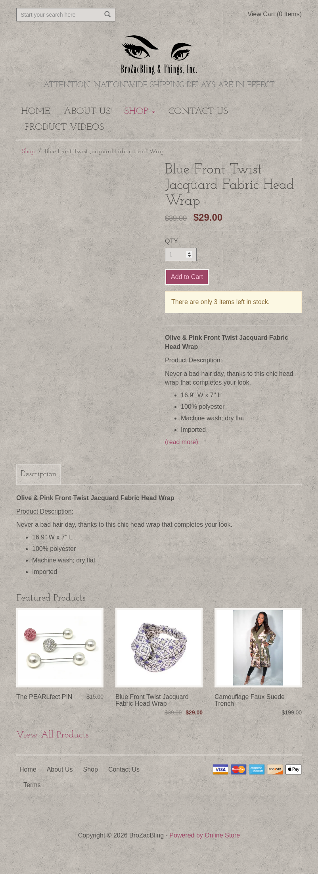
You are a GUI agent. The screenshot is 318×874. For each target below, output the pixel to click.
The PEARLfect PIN (44, 696)
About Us (87, 111)
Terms (32, 785)
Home (35, 111)
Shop (139, 111)
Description (38, 474)
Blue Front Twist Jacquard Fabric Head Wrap (152, 700)
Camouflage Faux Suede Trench (250, 700)
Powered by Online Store (204, 835)
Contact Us (198, 111)
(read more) (181, 442)
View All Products (52, 735)
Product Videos (64, 127)
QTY (171, 241)
